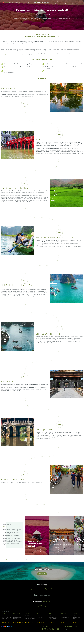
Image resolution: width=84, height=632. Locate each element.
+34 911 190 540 (5, 622)
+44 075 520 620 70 (18, 622)
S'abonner (42, 605)
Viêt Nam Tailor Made (60, 540)
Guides (41, 589)
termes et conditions (47, 601)
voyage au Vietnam (7, 54)
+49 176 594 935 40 (65, 622)
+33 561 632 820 (52, 622)
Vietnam (8, 559)
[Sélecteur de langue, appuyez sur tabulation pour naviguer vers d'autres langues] (7, 2)
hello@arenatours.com (69, 629)
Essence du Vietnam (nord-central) (35, 543)
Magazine (47, 589)
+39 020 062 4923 (41, 622)
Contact (53, 589)
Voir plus (37, 550)
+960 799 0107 (76, 622)
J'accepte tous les (43, 601)
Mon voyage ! (42, 573)
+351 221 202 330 (29, 622)
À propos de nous (33, 589)
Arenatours (2, 559)
